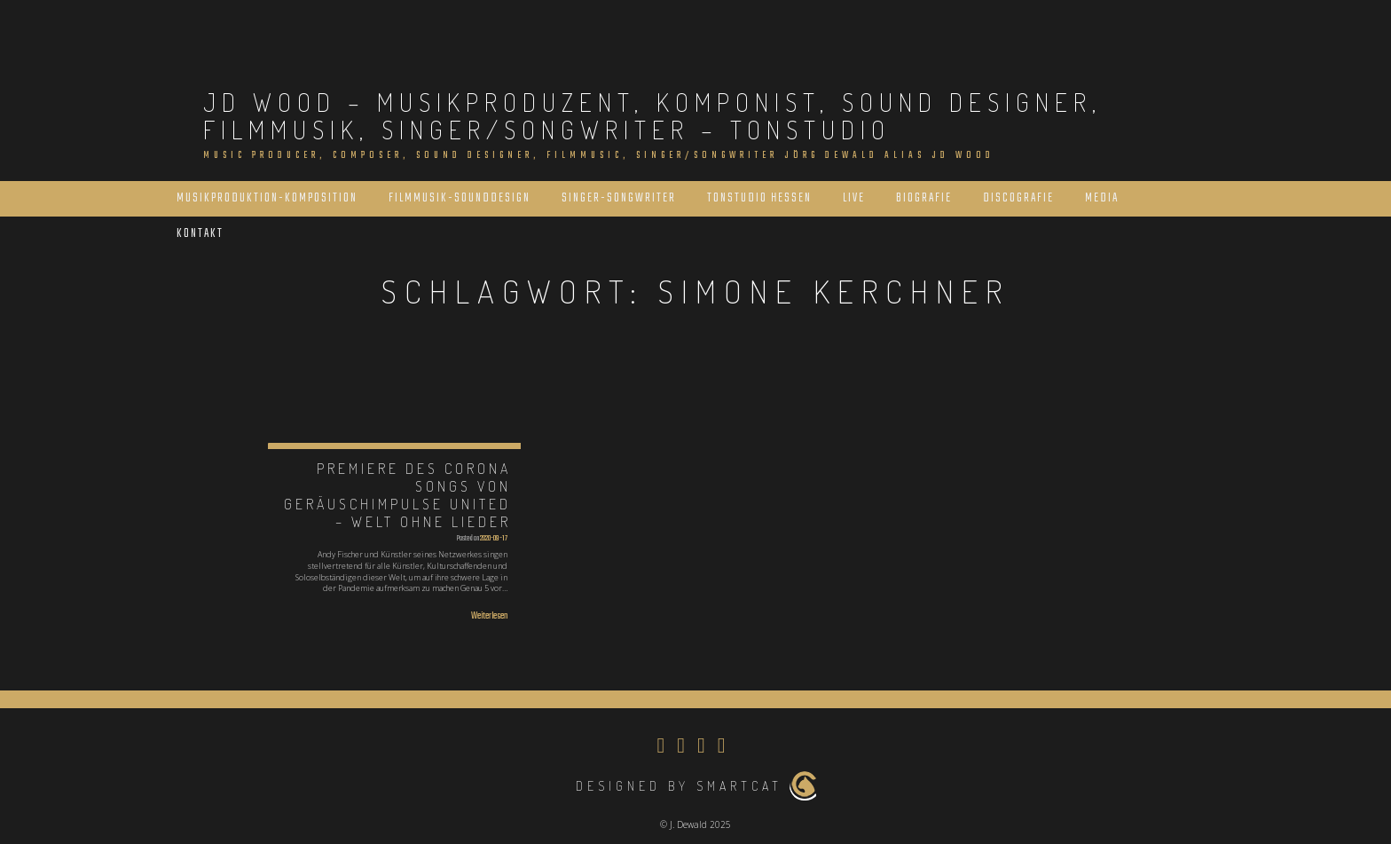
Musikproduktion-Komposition (267, 198)
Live (854, 198)
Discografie (1018, 198)
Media (1102, 198)
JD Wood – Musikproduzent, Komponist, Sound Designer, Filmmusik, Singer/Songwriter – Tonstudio (653, 116)
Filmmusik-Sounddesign (459, 198)
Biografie (924, 198)
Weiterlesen (489, 616)
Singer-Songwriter (619, 198)
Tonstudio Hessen (759, 198)
